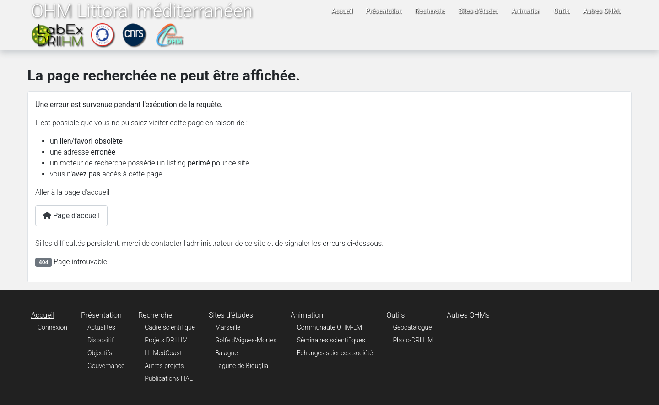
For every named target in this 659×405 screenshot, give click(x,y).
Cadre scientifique (170, 327)
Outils (561, 11)
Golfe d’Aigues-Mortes (246, 340)
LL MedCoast (163, 353)
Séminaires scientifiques (331, 340)
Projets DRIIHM (166, 340)
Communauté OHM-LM (329, 327)
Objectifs (99, 353)
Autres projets (164, 365)
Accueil (342, 11)
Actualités (101, 327)
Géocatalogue (412, 327)
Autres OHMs (602, 11)
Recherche (430, 11)
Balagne (226, 353)
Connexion (52, 327)
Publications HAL (169, 378)
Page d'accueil (71, 215)
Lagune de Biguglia (241, 365)
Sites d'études (478, 11)
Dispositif (100, 340)
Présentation (384, 11)
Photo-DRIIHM (413, 340)
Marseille (227, 327)
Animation (525, 11)
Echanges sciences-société (335, 353)
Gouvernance (105, 365)
